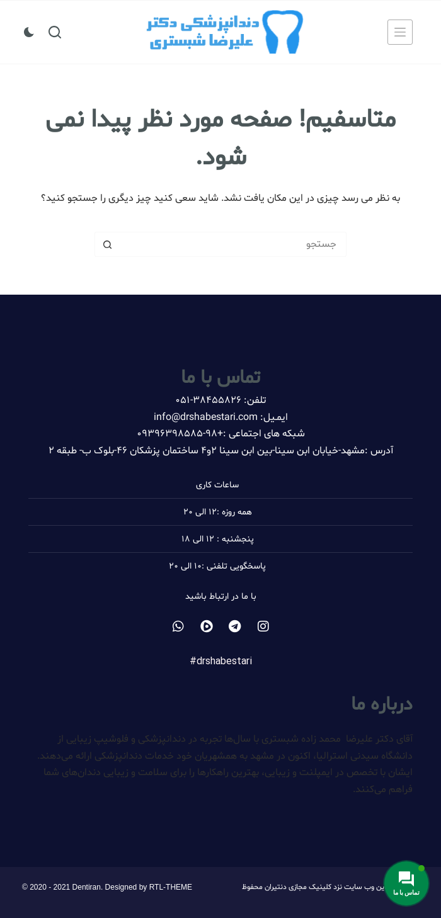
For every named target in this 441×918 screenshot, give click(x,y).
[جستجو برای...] (233, 244)
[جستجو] (55, 32)
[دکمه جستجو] (107, 244)
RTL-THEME (170, 887)
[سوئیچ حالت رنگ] (29, 32)
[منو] (400, 32)
